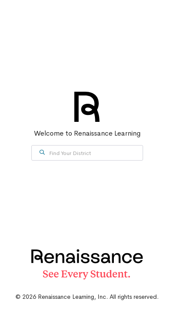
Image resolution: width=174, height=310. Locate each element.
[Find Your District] (87, 152)
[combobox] (87, 153)
